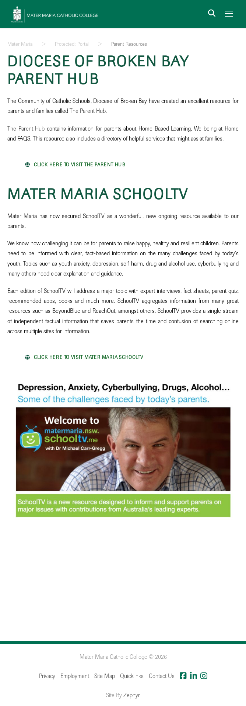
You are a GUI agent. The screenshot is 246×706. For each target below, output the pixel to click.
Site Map (104, 676)
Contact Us (162, 676)
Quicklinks (132, 676)
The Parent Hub (88, 111)
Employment (74, 676)
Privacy (47, 676)
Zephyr (131, 695)
